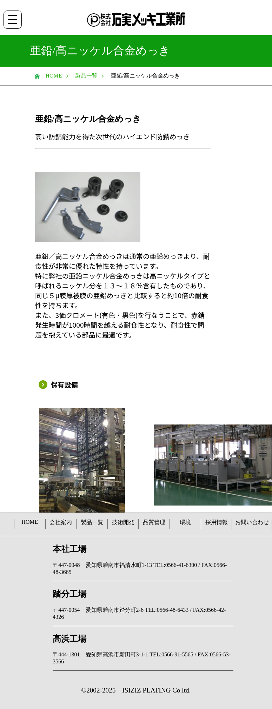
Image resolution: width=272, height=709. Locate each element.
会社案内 (60, 522)
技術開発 (123, 522)
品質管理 (154, 522)
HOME (51, 76)
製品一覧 (86, 76)
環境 (185, 522)
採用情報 (216, 522)
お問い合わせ (252, 522)
